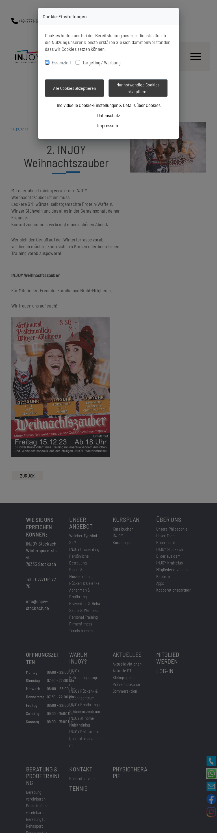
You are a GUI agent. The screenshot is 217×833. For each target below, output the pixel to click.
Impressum (107, 125)
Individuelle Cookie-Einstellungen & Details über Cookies (108, 105)
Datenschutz (108, 115)
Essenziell (61, 62)
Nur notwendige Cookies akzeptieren (138, 88)
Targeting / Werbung (101, 62)
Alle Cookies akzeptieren (74, 88)
